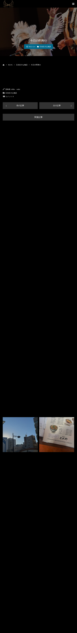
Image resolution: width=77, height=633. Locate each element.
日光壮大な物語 (45, 46)
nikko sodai (15, 89)
